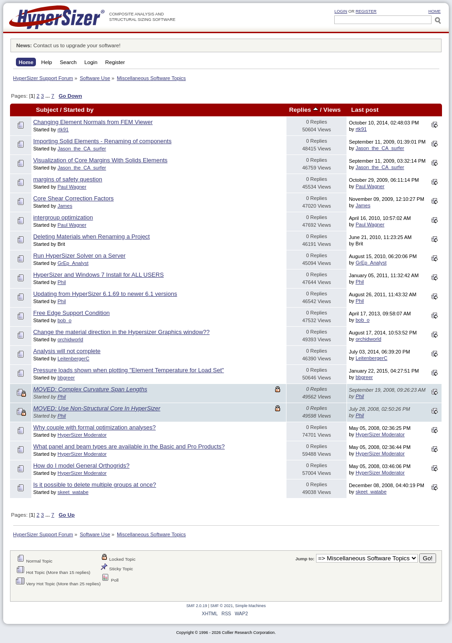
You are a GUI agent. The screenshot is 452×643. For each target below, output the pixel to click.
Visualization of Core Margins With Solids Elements (100, 160)
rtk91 (63, 129)
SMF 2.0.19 (196, 605)
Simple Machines (250, 605)
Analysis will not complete (66, 351)
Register (366, 11)
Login (340, 11)
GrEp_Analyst (72, 263)
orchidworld (70, 339)
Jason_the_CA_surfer (81, 148)
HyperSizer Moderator (81, 435)
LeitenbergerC (73, 358)
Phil (61, 282)
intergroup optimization (63, 217)
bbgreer (66, 377)
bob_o (64, 320)
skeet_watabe (72, 492)
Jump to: (304, 558)
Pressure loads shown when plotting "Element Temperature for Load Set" (128, 370)
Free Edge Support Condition (71, 312)
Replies (303, 109)
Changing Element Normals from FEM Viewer (93, 122)
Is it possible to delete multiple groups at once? (94, 484)
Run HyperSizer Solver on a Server (79, 255)
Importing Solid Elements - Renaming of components (102, 141)
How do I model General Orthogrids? (81, 465)
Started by (78, 109)
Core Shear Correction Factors (73, 198)
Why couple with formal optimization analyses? (94, 427)
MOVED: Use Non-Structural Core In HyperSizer (97, 408)
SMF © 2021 (222, 605)
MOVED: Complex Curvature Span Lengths (90, 389)
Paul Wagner (71, 186)
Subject (47, 109)
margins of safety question (67, 179)
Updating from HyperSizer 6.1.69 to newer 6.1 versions (105, 293)
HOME (434, 11)
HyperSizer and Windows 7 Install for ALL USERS (98, 274)
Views (332, 109)
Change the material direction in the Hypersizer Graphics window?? (121, 332)
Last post (364, 109)
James (64, 206)
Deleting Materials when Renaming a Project (91, 236)
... (48, 96)
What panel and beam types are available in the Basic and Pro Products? (129, 446)
